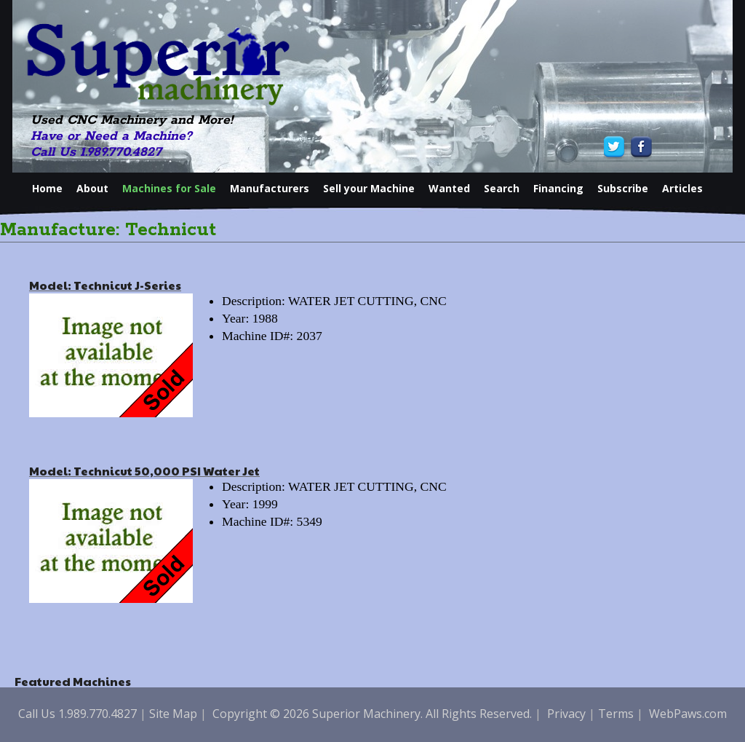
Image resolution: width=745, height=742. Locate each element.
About (92, 188)
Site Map (173, 714)
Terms (616, 714)
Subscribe (622, 188)
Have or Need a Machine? (111, 136)
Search (501, 188)
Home (47, 188)
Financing (558, 188)
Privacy (566, 714)
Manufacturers (269, 188)
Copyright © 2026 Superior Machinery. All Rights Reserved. (372, 714)
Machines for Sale (169, 188)
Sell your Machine (369, 188)
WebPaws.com (688, 714)
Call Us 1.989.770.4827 (96, 152)
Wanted (449, 188)
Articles (682, 188)
